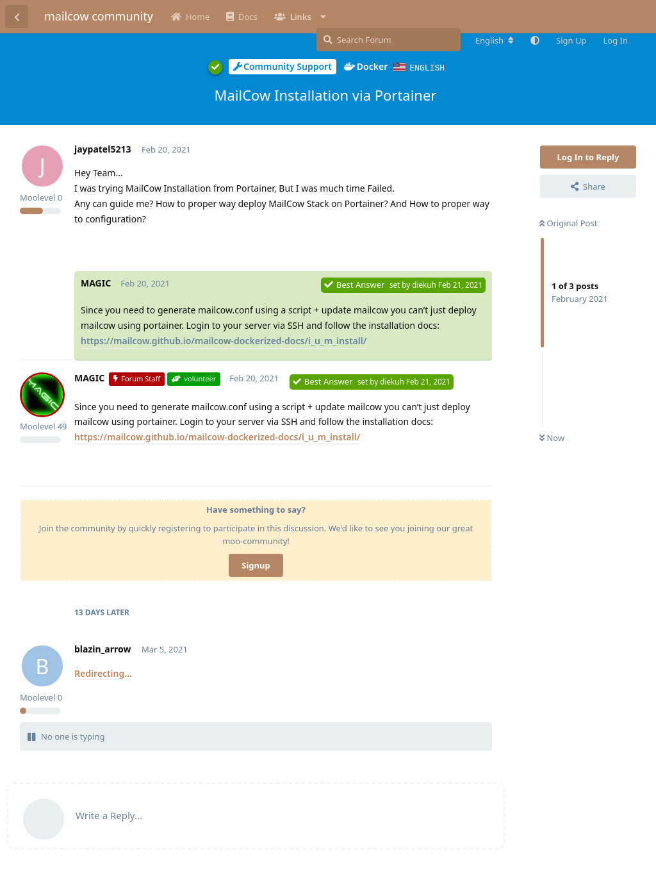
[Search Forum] (388, 39)
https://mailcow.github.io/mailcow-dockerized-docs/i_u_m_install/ (223, 340)
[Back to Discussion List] (16, 16)
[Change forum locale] (494, 40)
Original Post (568, 222)
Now (551, 437)
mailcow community (98, 16)
